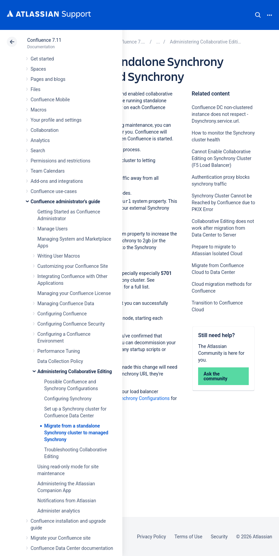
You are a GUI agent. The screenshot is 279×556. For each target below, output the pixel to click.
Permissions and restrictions (60, 160)
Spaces (38, 69)
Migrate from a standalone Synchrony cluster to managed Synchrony (76, 432)
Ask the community (215, 376)
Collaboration (44, 130)
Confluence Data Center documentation (72, 548)
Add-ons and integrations (57, 181)
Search (257, 15)
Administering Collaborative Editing (74, 371)
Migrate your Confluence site (60, 538)
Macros (39, 109)
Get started (42, 59)
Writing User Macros (58, 256)
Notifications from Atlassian (66, 500)
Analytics (40, 140)
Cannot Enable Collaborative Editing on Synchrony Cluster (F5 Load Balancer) (221, 158)
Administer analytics (58, 511)
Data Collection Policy (60, 361)
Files (35, 89)
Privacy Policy (151, 536)
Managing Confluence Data (65, 303)
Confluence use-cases (54, 191)
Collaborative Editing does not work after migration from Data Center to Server (223, 228)
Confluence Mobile (50, 99)
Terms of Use (188, 536)
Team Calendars (48, 171)
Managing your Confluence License (74, 293)
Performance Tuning (58, 351)
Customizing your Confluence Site (72, 266)
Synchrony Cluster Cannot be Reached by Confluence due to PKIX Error (223, 202)
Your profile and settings (56, 120)
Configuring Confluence (62, 313)
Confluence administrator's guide (65, 201)
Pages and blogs (48, 79)
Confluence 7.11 (44, 40)
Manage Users (52, 228)
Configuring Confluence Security (71, 324)
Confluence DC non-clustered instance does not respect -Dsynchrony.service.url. (222, 114)
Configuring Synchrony (67, 398)
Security (219, 536)
